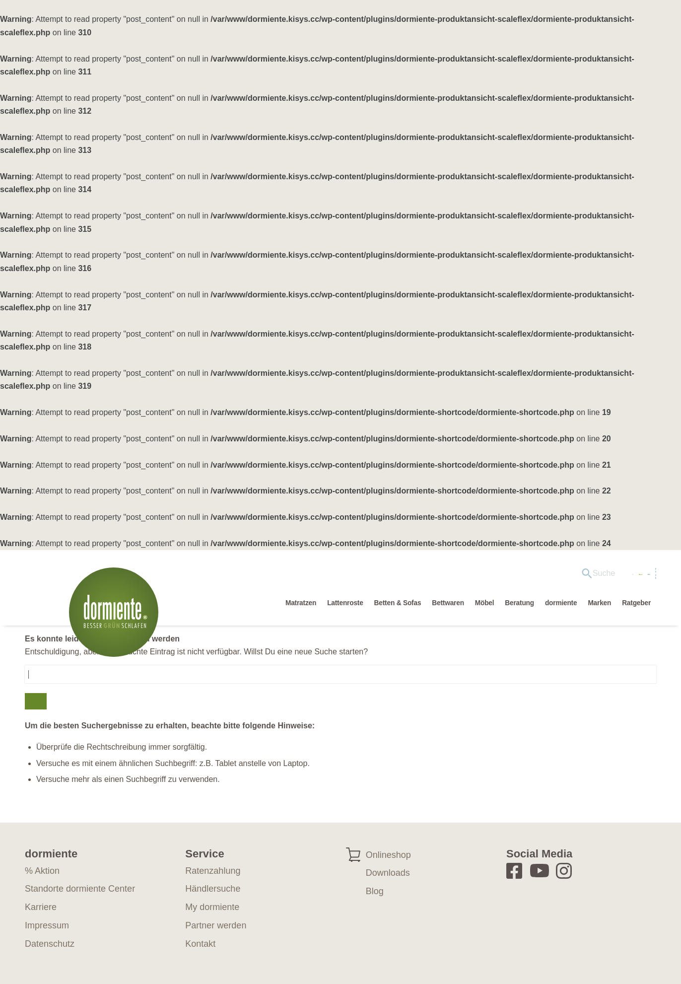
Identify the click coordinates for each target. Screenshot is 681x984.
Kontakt (200, 944)
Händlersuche (537, 575)
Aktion (485, 575)
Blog (375, 891)
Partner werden (215, 925)
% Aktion (42, 871)
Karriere (41, 907)
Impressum (47, 925)
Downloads (388, 873)
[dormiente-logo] (116, 617)
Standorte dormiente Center (80, 889)
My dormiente (604, 575)
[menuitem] (431, 575)
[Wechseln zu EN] (644, 576)
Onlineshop (388, 855)
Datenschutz (49, 944)
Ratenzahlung (212, 871)
